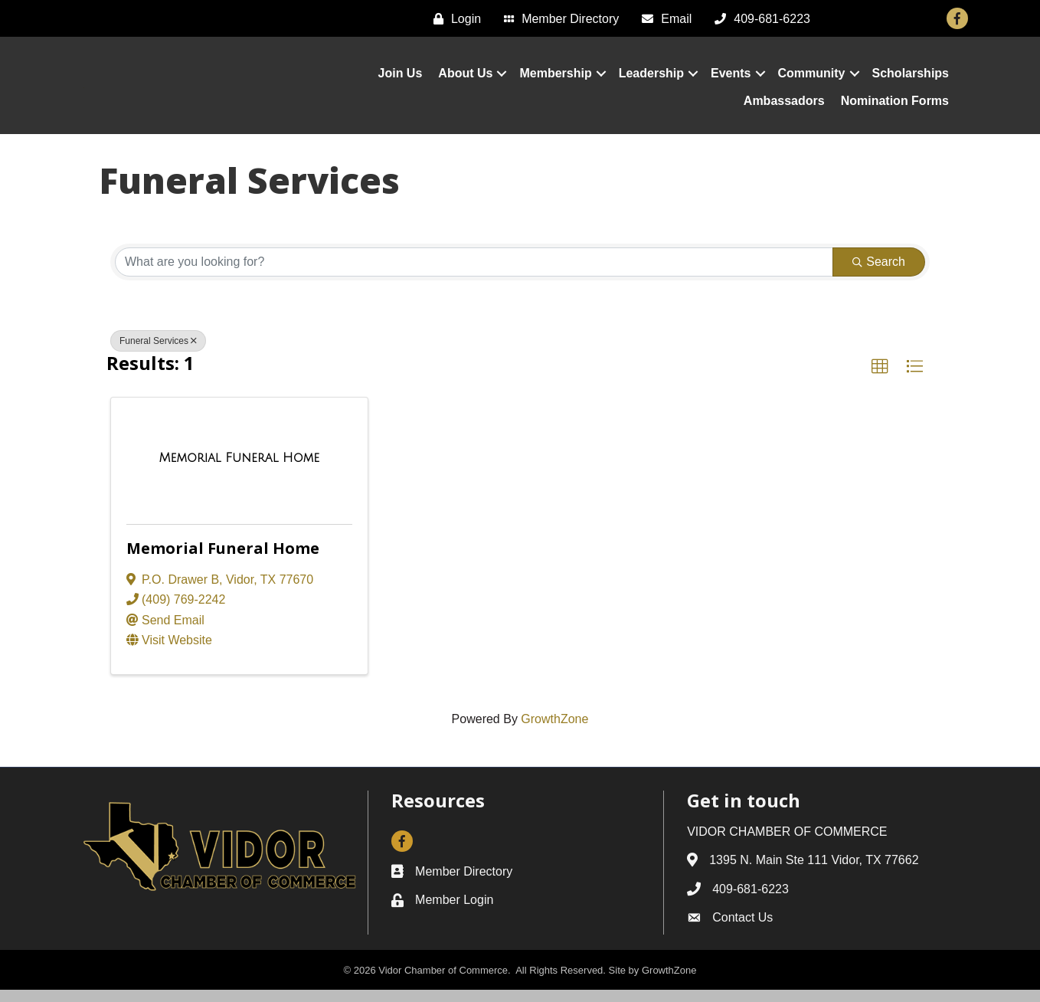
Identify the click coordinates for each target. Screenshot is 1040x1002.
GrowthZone (554, 731)
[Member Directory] (557, 19)
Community (811, 79)
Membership (555, 79)
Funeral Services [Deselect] (158, 353)
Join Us (400, 79)
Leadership (651, 79)
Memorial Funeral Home (222, 561)
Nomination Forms (895, 106)
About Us (465, 79)
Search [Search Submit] (878, 273)
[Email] (663, 19)
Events (731, 79)
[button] (880, 379)
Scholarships (910, 79)
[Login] (453, 19)
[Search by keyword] (474, 274)
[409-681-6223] (758, 19)
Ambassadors (784, 106)
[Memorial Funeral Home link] (239, 471)
